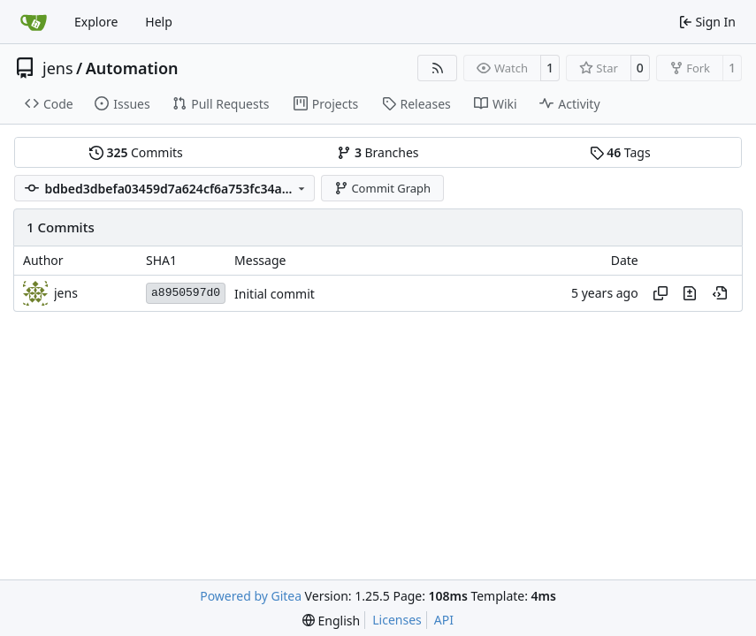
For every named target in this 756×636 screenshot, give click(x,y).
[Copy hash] (660, 293)
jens (57, 68)
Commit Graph (382, 188)
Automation (132, 68)
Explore (96, 21)
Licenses (397, 619)
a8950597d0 (185, 292)
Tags (620, 152)
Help (158, 21)
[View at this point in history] (719, 293)
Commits (136, 152)
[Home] (33, 22)
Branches (377, 152)
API (444, 619)
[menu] (331, 620)
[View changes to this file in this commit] (689, 293)
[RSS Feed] (437, 68)
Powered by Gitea (251, 595)
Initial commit (274, 293)
